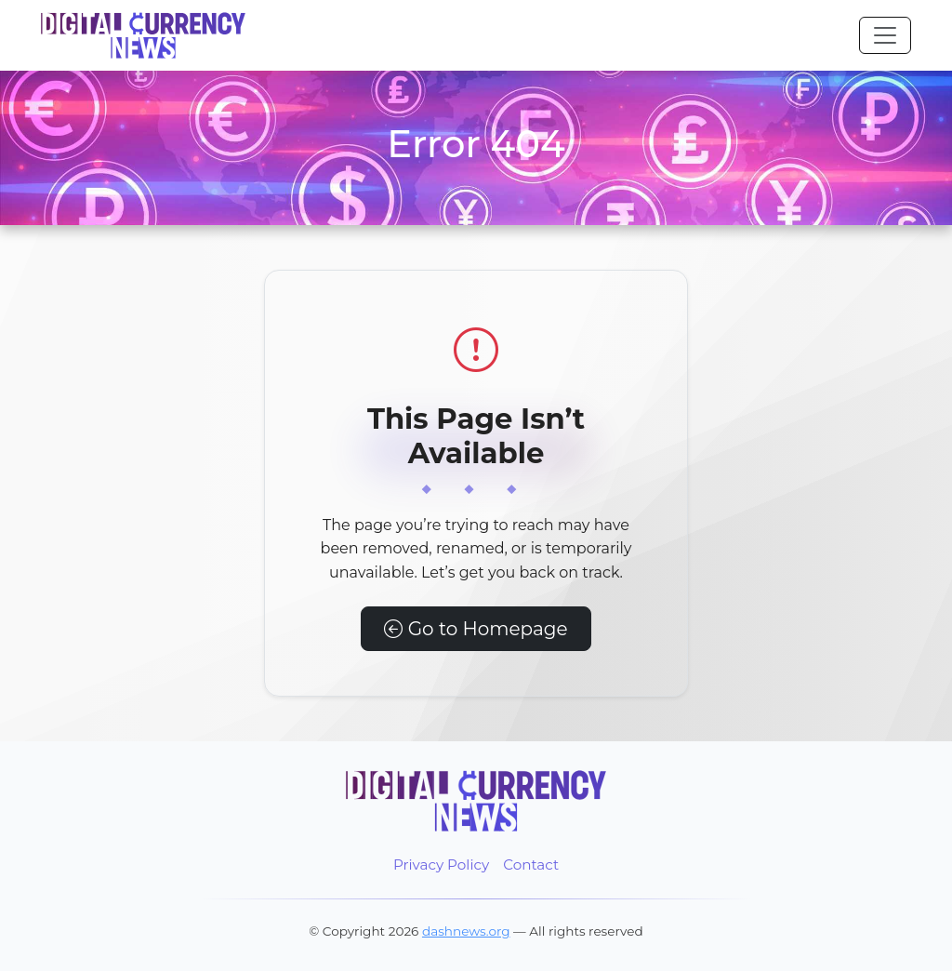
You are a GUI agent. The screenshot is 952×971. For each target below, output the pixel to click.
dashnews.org (466, 931)
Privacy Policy (441, 864)
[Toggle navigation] (885, 35)
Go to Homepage (475, 629)
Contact (531, 864)
